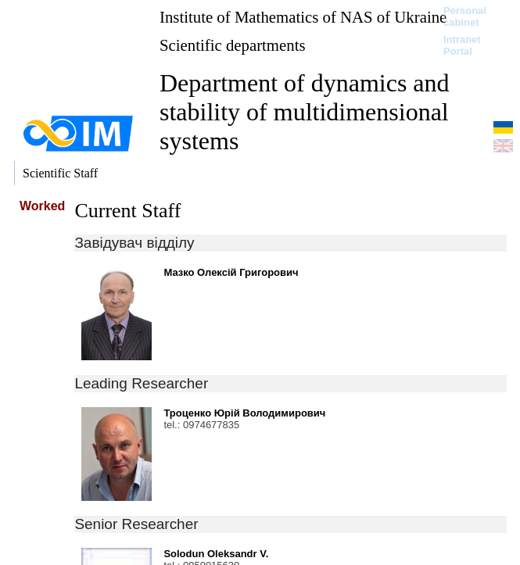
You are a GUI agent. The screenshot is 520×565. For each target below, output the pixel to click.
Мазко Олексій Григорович (230, 272)
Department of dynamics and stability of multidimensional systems (305, 112)
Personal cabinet (464, 16)
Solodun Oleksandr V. (215, 554)
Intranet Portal (462, 45)
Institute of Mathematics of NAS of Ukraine (303, 17)
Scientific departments (233, 45)
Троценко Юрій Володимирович (244, 413)
